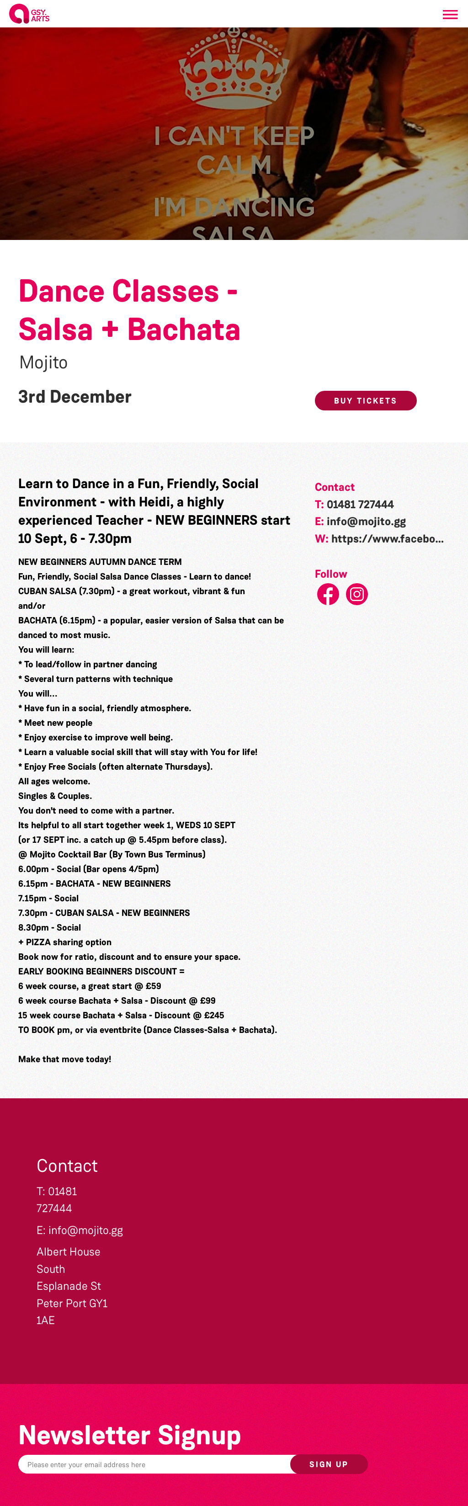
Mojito (43, 362)
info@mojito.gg (366, 521)
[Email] (180, 1464)
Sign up (329, 1464)
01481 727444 (360, 504)
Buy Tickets (366, 400)
